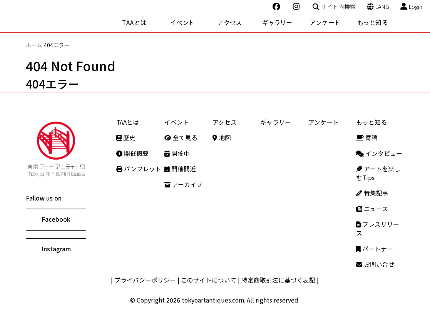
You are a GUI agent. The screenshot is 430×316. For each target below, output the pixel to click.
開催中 (177, 153)
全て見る (180, 137)
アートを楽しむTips (378, 173)
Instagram (56, 248)
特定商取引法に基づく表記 (278, 280)
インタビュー (379, 153)
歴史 (126, 137)
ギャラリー (277, 22)
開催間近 (180, 168)
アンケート (325, 22)
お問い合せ (375, 264)
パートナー (374, 248)
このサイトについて (208, 280)
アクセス (230, 22)
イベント (182, 22)
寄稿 (367, 137)
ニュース (372, 208)
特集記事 (372, 193)
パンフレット (138, 168)
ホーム (34, 45)
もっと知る (372, 22)
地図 (221, 137)
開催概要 (132, 153)
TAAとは (134, 22)
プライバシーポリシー (145, 280)
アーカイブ (183, 184)
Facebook (56, 219)
